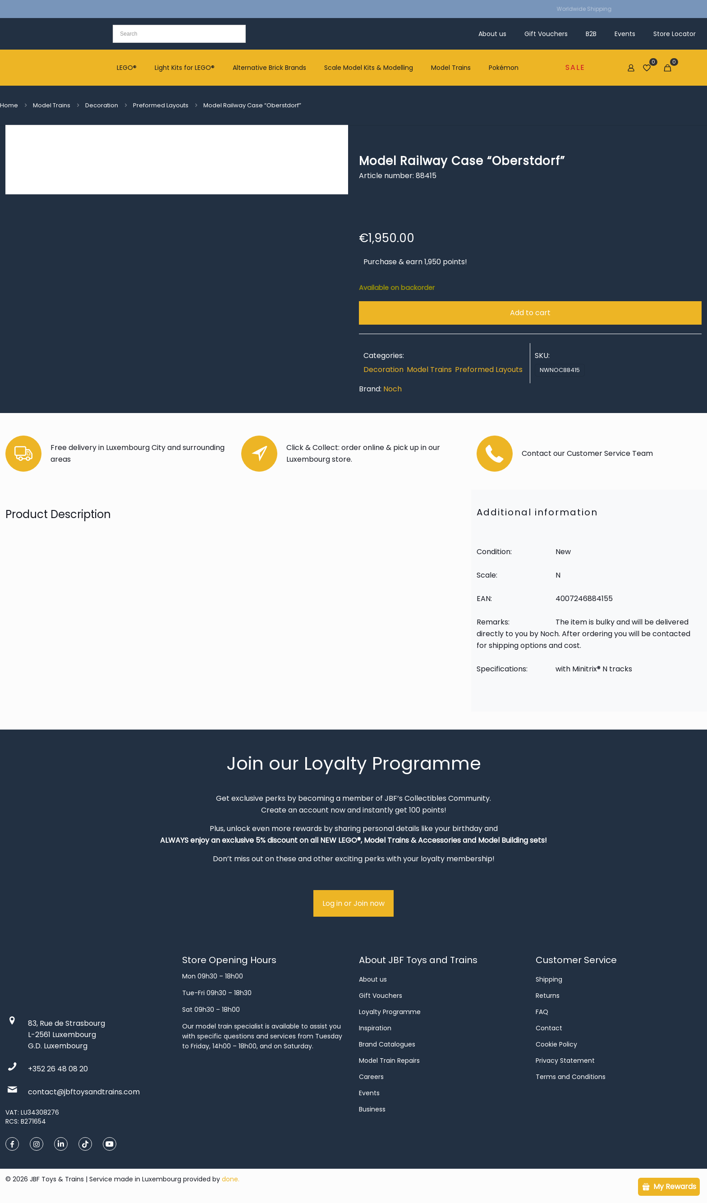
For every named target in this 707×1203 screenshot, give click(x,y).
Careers (371, 1076)
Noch (392, 389)
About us (373, 979)
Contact (549, 1028)
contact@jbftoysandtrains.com (84, 1092)
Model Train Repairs (389, 1060)
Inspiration (375, 1028)
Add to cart (530, 313)
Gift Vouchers (380, 995)
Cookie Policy (556, 1044)
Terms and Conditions (571, 1076)
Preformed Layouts (160, 105)
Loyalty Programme (390, 1011)
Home (9, 105)
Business (372, 1109)
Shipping (549, 979)
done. (230, 1179)
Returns (548, 995)
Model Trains (51, 105)
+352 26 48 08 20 (58, 1069)
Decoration (101, 105)
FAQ (542, 1011)
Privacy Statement (565, 1060)
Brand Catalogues (387, 1044)
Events (369, 1092)
